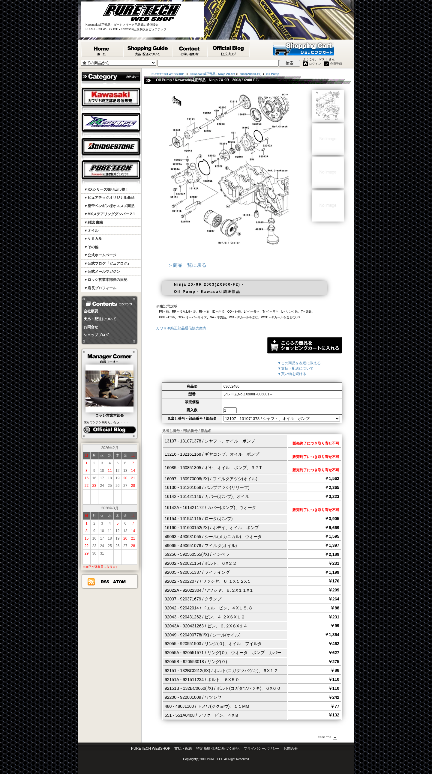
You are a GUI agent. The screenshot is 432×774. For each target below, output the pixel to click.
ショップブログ (96, 335)
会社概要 (91, 311)
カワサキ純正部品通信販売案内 (181, 328)
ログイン (315, 63)
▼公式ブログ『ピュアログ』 (107, 263)
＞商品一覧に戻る (187, 265)
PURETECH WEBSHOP (102, 49)
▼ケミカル (93, 239)
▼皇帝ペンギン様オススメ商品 (109, 206)
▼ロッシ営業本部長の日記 (105, 280)
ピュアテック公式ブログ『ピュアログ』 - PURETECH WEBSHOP (229, 49)
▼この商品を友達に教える (299, 363)
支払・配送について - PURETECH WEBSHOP (148, 49)
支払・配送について (100, 319)
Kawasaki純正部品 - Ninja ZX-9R (212, 74)
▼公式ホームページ (100, 255)
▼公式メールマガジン (102, 271)
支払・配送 (183, 748)
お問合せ (91, 327)
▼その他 (91, 247)
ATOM (119, 582)
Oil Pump (272, 74)
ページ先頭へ (327, 737)
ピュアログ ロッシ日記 (109, 430)
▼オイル (91, 230)
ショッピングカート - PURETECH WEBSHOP (303, 48)
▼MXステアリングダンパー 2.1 (109, 214)
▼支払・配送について (296, 368)
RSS (105, 582)
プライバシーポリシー (262, 748)
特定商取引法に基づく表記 (217, 748)
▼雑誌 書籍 (93, 222)
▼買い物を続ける (292, 374)
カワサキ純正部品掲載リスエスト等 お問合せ (190, 49)
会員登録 (336, 63)
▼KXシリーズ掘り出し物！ (106, 189)
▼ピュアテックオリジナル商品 (109, 197)
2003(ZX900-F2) (250, 74)
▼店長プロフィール (100, 288)
